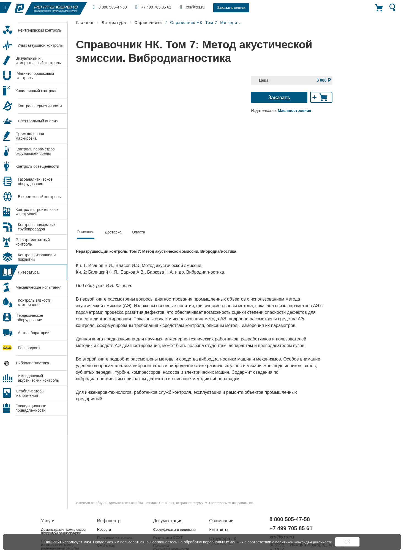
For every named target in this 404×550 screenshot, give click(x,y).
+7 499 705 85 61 (154, 6)
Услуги (47, 520)
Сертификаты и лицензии (174, 529)
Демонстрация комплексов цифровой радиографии (63, 531)
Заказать (279, 97)
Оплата (138, 232)
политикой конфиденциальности (304, 542)
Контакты (218, 529)
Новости (104, 529)
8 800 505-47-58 (110, 6)
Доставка (113, 232)
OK (348, 542)
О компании (221, 520)
